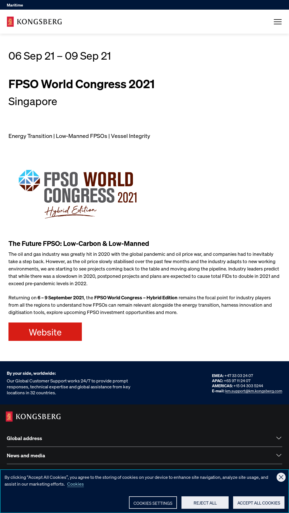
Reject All (205, 505)
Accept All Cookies (258, 505)
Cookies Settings (152, 505)
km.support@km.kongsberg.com (253, 390)
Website (45, 331)
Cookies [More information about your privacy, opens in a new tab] (75, 486)
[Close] (281, 479)
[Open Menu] (277, 21)
